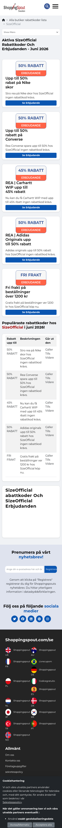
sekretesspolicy (14, 771)
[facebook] (23, 619)
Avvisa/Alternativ (19, 824)
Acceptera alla (44, 824)
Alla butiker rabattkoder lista (27, 20)
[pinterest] (39, 619)
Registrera (51, 569)
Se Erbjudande (31, 102)
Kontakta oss (12, 760)
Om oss (9, 754)
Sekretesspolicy (12, 802)
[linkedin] (31, 619)
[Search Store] (47, 6)
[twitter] (14, 619)
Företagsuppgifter (15, 766)
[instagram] (47, 619)
